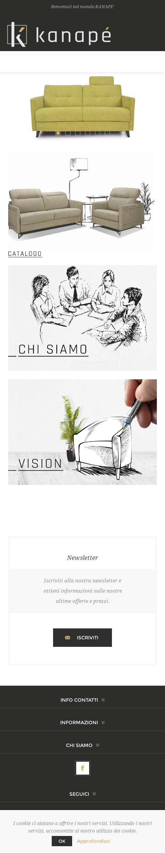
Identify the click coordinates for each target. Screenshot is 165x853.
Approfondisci (93, 841)
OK (62, 841)
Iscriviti (87, 638)
